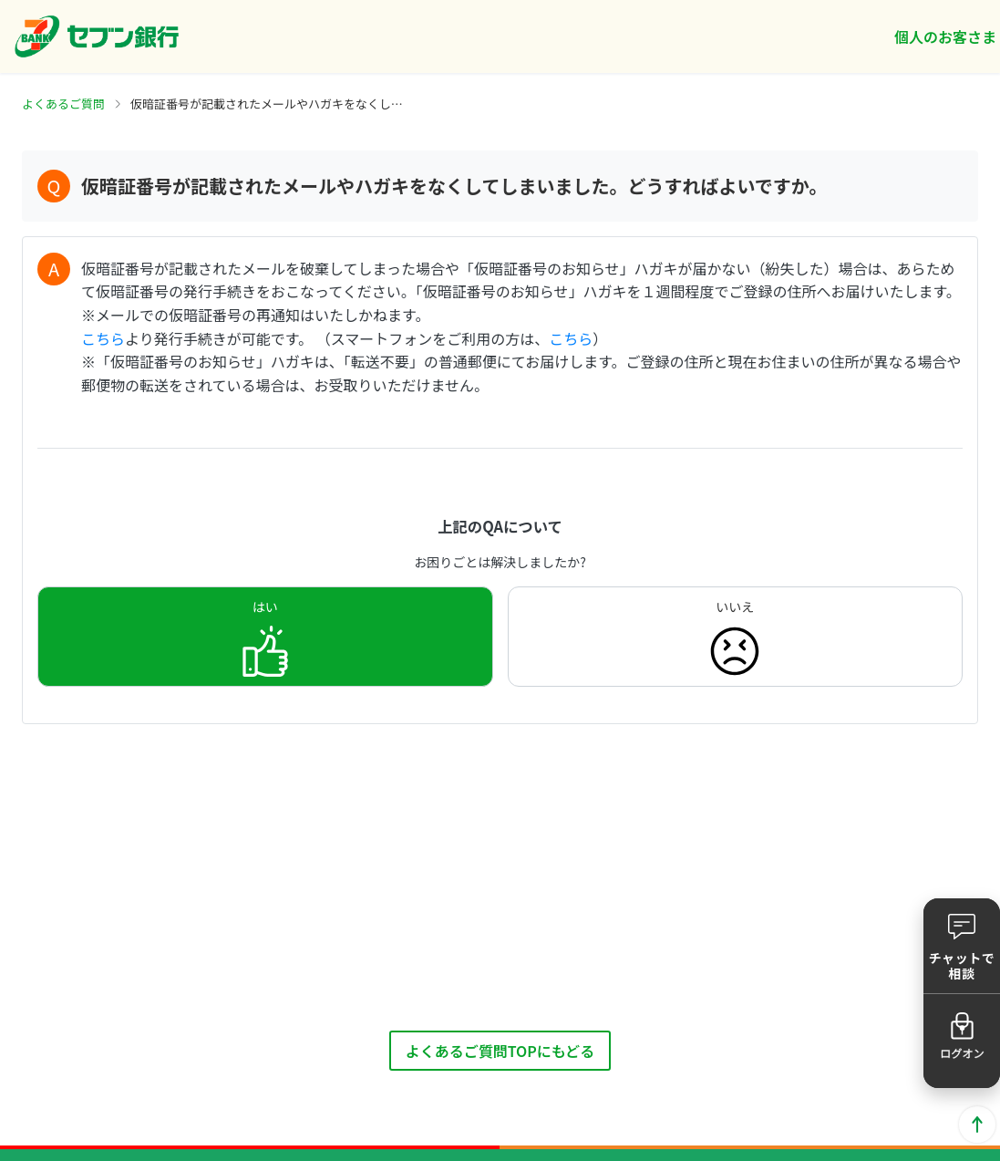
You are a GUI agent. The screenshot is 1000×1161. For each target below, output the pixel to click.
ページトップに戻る (977, 1124)
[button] (961, 945)
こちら (103, 338)
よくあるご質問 (63, 103)
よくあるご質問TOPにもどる (500, 1051)
